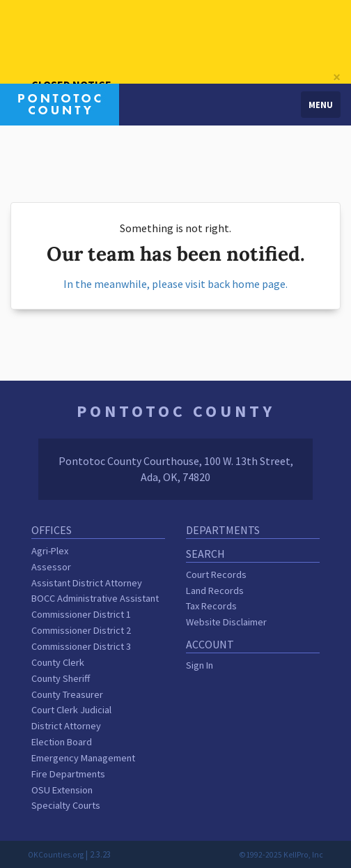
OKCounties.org (56, 855)
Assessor (51, 567)
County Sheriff (60, 678)
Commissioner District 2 (81, 630)
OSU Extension (62, 790)
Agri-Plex (49, 551)
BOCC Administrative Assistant (95, 598)
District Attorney (66, 725)
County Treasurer (67, 694)
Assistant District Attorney (86, 583)
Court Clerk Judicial (71, 709)
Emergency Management (83, 758)
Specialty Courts (65, 805)
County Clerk (57, 662)
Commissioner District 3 (81, 646)
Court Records (216, 574)
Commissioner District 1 (81, 614)
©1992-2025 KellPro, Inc (281, 855)
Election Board (61, 742)
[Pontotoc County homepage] (59, 103)
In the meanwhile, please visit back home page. (175, 284)
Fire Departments (68, 774)
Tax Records (211, 606)
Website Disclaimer (226, 622)
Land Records (215, 590)
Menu (321, 104)
